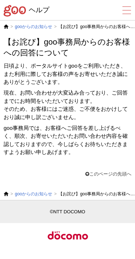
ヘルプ (39, 10)
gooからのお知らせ (33, 26)
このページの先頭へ (108, 174)
